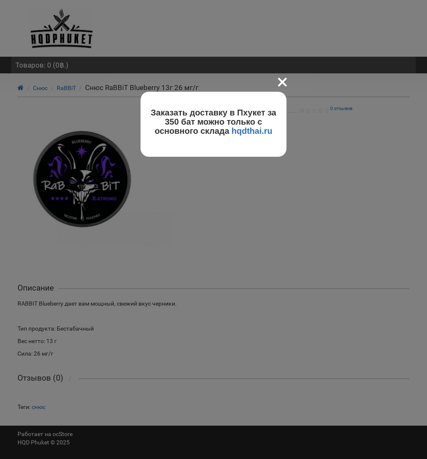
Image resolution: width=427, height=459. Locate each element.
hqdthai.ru (251, 130)
